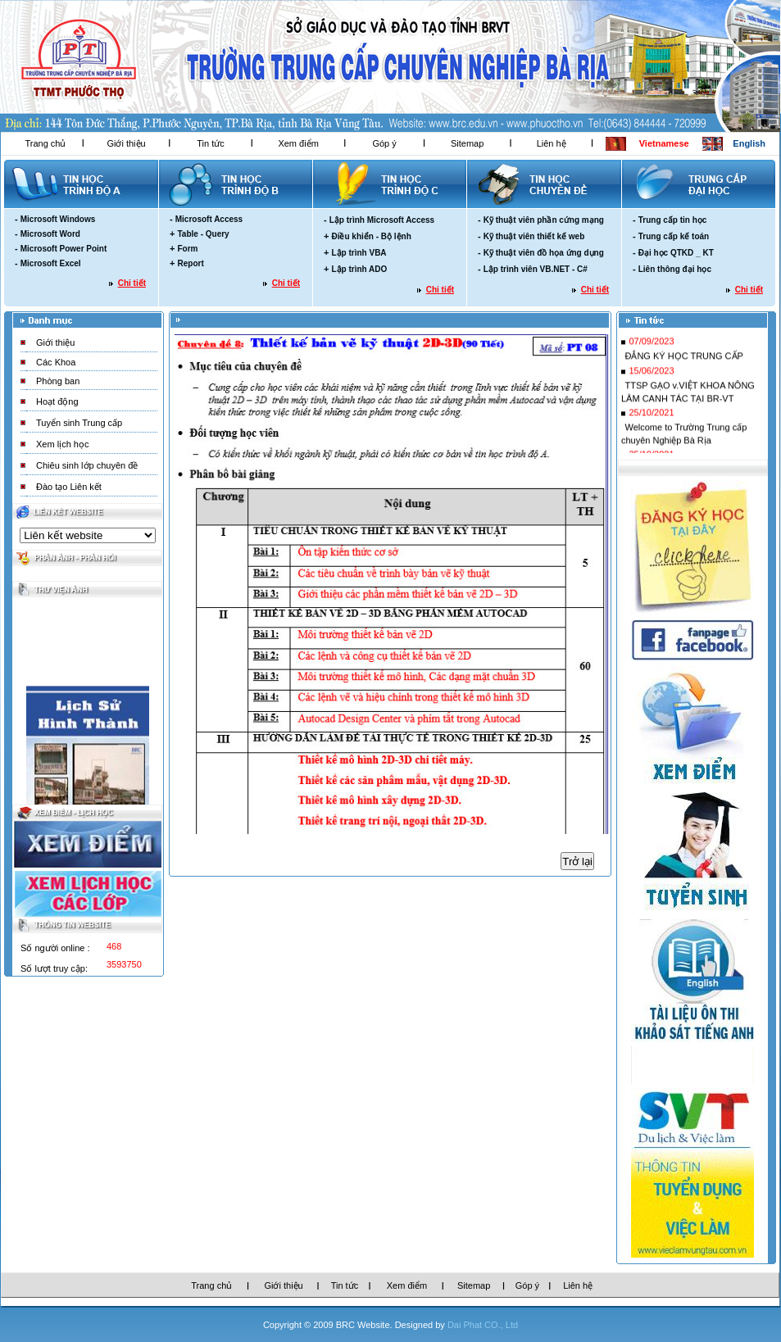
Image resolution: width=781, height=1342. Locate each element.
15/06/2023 (651, 383)
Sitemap (467, 143)
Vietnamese (664, 143)
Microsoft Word (50, 233)
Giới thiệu (126, 143)
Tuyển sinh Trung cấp (79, 423)
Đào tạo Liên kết (69, 487)
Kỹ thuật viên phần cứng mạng (544, 219)
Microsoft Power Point (63, 248)
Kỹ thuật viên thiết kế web (534, 236)
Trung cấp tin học (672, 219)
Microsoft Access (209, 219)
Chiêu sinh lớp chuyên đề (87, 465)
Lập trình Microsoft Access (381, 219)
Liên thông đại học (674, 269)
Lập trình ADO (359, 269)
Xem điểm (298, 143)
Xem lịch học (62, 444)
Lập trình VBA (358, 252)
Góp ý (384, 143)
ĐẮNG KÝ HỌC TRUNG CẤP (683, 369)
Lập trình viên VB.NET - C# (536, 269)
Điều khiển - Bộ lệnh (371, 236)
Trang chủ (45, 143)
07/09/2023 (651, 354)
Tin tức (211, 143)
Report (190, 263)
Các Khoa (55, 362)
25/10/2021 (651, 425)
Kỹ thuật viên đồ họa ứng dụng (544, 252)
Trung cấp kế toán (673, 236)
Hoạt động (57, 401)
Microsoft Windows (58, 219)
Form (187, 248)
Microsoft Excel (50, 263)
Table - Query (203, 233)
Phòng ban (57, 381)
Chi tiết (132, 283)
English (749, 143)
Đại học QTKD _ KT (676, 252)
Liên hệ (551, 143)
